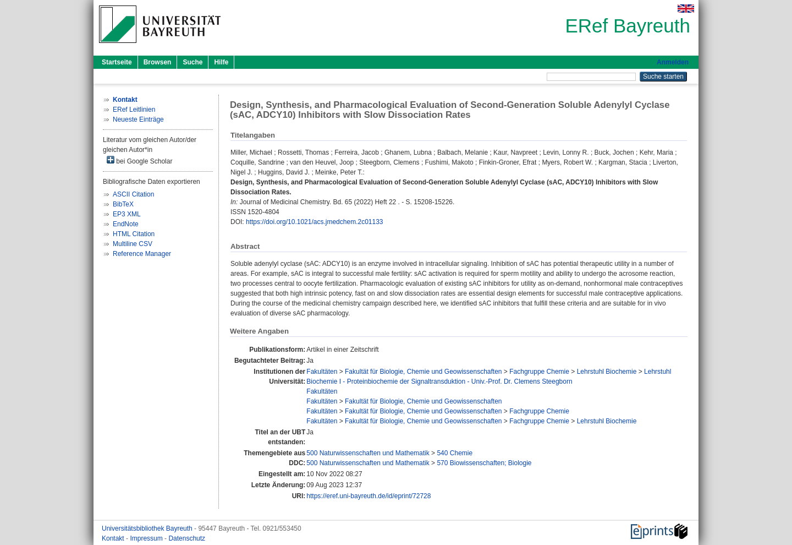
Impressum (147, 538)
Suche (192, 62)
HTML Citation (134, 234)
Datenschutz (186, 538)
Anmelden (673, 62)
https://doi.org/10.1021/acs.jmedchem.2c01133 (314, 222)
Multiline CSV (132, 244)
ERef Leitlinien (134, 109)
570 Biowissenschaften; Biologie (484, 463)
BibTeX (123, 204)
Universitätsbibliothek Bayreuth (148, 528)
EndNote (126, 224)
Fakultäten (321, 371)
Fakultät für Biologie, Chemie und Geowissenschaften (423, 371)
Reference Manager (142, 254)
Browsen (158, 62)
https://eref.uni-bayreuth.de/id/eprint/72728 (368, 496)
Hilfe (221, 62)
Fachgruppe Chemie (539, 371)
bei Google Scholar (139, 160)
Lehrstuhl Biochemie (607, 371)
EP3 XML (127, 214)
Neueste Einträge (138, 119)
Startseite (117, 62)
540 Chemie (454, 453)
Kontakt (114, 538)
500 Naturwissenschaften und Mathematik (367, 453)
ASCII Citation (133, 194)
